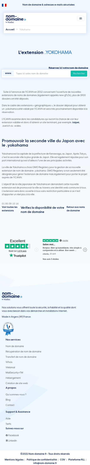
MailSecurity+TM (14, 372)
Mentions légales (14, 459)
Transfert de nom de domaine (21, 356)
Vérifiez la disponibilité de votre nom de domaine (42, 210)
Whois (9, 362)
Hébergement (13, 378)
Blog (8, 399)
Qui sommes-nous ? (16, 394)
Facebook (12, 435)
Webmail (10, 367)
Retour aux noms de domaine (76, 209)
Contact (10, 405)
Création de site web (17, 383)
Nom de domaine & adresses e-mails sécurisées (48, 4)
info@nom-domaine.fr (45, 463)
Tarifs (8, 423)
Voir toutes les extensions (9, 209)
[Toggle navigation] (80, 18)
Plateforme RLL (76, 459)
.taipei (75, 122)
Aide (8, 418)
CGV (62, 459)
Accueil (10, 29)
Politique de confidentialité (42, 459)
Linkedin (11, 440)
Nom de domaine (15, 346)
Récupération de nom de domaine (23, 351)
